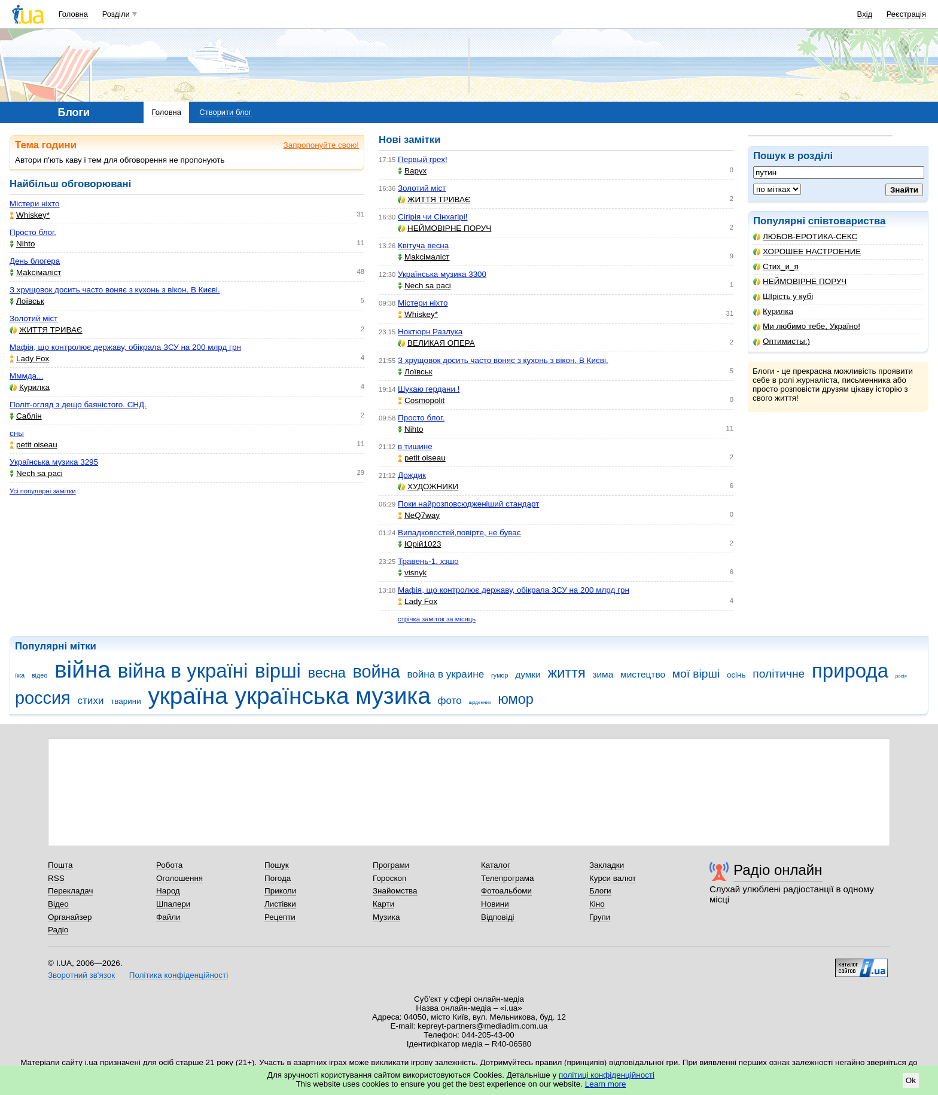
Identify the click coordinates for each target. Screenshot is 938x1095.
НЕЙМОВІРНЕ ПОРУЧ (799, 281)
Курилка (773, 311)
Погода (277, 878)
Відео (58, 903)
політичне (779, 673)
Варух (412, 170)
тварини (126, 701)
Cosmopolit (421, 400)
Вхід (865, 14)
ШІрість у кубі (783, 296)
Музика (386, 917)
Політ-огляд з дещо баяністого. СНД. (78, 404)
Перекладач (70, 890)
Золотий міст (33, 318)
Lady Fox (29, 358)
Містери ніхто (35, 203)
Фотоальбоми (506, 890)
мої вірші (696, 673)
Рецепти (280, 917)
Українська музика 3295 (54, 461)
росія (901, 676)
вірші (278, 671)
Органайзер (70, 917)
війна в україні (183, 671)
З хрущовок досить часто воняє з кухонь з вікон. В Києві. (115, 289)
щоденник (480, 702)
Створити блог (225, 112)
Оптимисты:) (781, 341)
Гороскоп (389, 878)
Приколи (280, 890)
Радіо (58, 929)
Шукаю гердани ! (428, 389)
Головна (73, 14)
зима (602, 674)
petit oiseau (33, 444)
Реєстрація (906, 14)
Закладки (606, 865)
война (376, 671)
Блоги (600, 890)
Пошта (60, 865)
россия (43, 697)
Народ (168, 890)
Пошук (276, 865)
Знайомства (395, 890)
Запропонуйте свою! (321, 145)
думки (528, 674)
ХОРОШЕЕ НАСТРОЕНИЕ (807, 251)
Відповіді (497, 917)
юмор (516, 699)
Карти (383, 903)
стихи (91, 700)
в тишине (415, 446)
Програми (391, 865)
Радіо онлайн (778, 870)
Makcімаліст (36, 272)
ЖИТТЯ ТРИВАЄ (46, 329)
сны (17, 433)
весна (327, 673)
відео (39, 675)
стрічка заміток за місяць (437, 619)
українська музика (333, 696)
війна (82, 669)
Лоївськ (27, 301)
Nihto (22, 243)
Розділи (116, 14)
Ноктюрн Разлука (430, 331)
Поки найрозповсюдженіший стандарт (468, 503)
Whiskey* (30, 215)
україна (187, 696)
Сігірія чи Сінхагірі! (433, 216)
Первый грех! (422, 159)
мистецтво (642, 674)
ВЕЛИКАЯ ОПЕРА (436, 342)
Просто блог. (33, 232)
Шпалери (173, 903)
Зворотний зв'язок (81, 975)
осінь (736, 674)
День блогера (35, 261)
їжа (20, 675)
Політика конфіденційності (178, 975)
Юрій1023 (419, 543)
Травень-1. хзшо (428, 561)
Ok (911, 1080)
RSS (56, 878)
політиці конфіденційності (606, 1074)
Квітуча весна (423, 245)
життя (567, 673)
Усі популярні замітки (43, 491)
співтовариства (847, 221)
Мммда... (26, 375)
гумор (499, 675)
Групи (599, 917)
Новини (495, 903)
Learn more (605, 1083)
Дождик (412, 475)
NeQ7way (419, 515)
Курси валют (612, 878)
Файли (168, 917)
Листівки (280, 903)
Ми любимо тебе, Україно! (806, 326)
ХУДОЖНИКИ (428, 486)
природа (850, 671)
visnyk (412, 572)
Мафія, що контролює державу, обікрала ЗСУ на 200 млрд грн (125, 347)
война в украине (445, 674)
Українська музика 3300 (442, 274)
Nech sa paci (36, 473)
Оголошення (179, 878)
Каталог (495, 865)
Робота (169, 865)
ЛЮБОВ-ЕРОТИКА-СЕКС (805, 236)
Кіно (597, 903)
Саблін (26, 415)
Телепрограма (507, 878)
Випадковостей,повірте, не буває (459, 532)
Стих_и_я (776, 266)
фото (450, 700)
